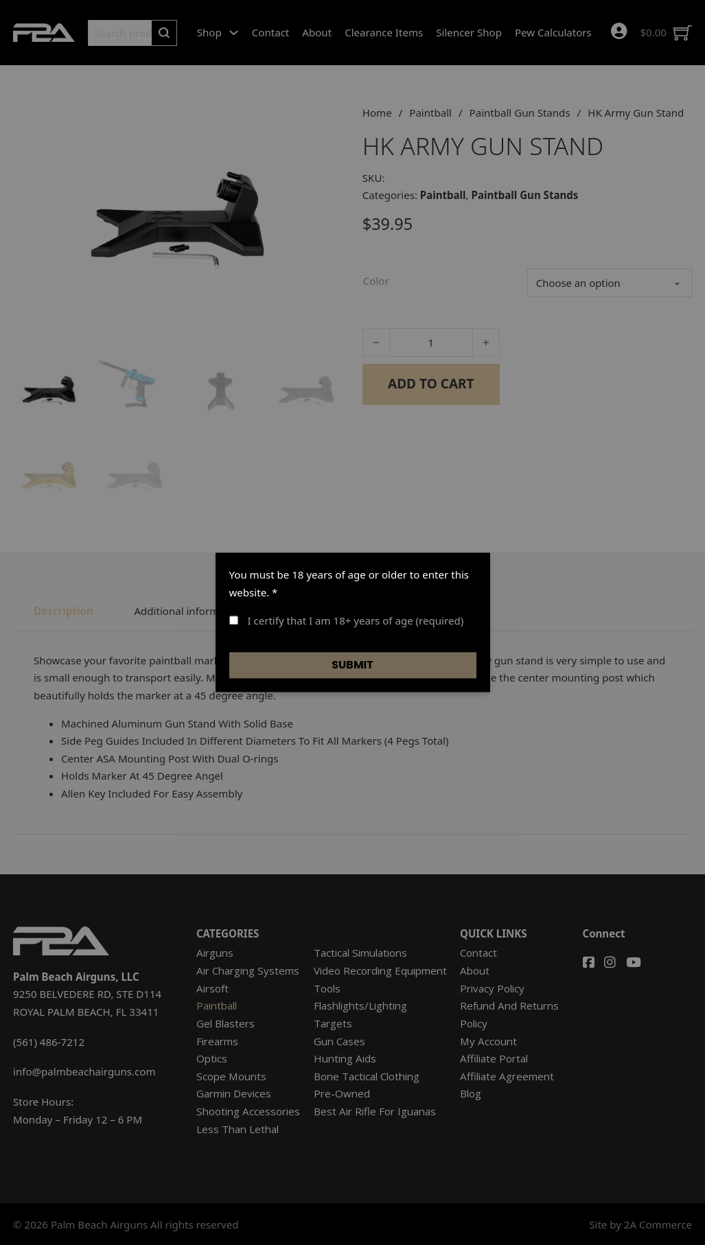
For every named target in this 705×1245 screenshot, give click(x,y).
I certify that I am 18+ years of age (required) (346, 621)
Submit (352, 665)
